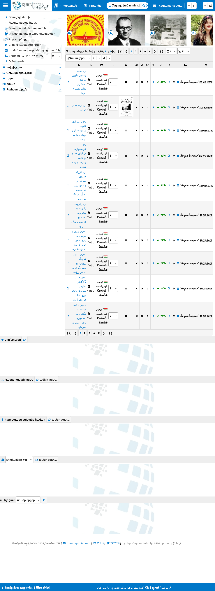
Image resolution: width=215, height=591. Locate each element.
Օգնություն (14, 61)
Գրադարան (69, 5)
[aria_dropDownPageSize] (184, 51)
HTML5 (114, 543)
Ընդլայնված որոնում (126, 5)
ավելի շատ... (46, 379)
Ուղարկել (95, 5)
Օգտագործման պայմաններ (26, 28)
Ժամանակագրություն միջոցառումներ (33, 50)
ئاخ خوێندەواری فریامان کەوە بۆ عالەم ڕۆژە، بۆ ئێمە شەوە (79, 155)
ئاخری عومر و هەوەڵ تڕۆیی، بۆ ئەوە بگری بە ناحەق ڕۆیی (78, 263)
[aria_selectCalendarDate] (56, 56)
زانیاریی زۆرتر (104, 587)
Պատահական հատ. (21, 22)
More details (43, 587)
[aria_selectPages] (171, 51)
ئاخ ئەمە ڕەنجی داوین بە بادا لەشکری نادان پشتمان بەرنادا (79, 82)
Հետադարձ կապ (170, 5)
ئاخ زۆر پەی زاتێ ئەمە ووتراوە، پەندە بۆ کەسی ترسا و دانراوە (78, 215)
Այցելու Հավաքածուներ (23, 44)
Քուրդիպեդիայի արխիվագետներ (30, 33)
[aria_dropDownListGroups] (19, 459)
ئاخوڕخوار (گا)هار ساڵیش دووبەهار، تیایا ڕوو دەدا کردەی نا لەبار (78, 288)
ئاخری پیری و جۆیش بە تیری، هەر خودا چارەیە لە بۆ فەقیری (79, 240)
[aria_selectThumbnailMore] (28, 500)
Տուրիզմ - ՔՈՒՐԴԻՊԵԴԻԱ (24, 55)
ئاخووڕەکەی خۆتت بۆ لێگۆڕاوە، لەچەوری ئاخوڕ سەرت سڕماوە (79, 316)
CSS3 (100, 543)
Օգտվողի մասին (18, 17)
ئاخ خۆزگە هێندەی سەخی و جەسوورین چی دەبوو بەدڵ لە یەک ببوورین (79, 185)
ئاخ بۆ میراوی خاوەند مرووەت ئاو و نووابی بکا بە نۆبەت (79, 130)
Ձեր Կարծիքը (16, 39)
